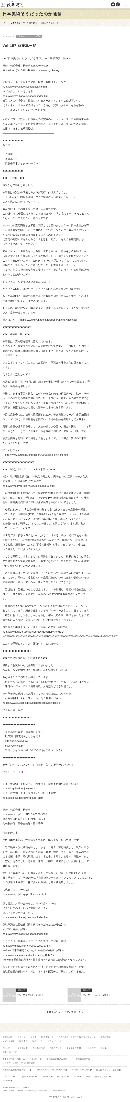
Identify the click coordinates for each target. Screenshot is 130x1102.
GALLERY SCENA (80, 1070)
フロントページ (11, 772)
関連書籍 (23, 1041)
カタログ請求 (21, 1048)
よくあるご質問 (74, 1048)
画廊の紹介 (8, 1037)
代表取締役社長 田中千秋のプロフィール (76, 1037)
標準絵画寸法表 (10, 1052)
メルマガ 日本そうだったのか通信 (19, 1063)
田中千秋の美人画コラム (14, 1059)
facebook (46, 1076)
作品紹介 (7, 1048)
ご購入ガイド (55, 1048)
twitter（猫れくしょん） (97, 1076)
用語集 (104, 1048)
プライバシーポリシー (57, 1041)
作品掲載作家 (38, 1048)
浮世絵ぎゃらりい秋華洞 (107, 1070)
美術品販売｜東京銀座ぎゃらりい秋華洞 (12, 4)
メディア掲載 (9, 1041)
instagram (61, 1076)
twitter (76, 1076)
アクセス (21, 1037)
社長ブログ (8, 1076)
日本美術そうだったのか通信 (23, 23)
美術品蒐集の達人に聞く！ (59, 1059)
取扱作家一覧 (47, 1037)
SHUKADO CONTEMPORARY (51, 1070)
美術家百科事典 (83, 1059)
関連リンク (37, 1041)
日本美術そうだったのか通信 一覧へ (65, 1012)
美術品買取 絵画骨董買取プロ (16, 1070)
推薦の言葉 (105, 1037)
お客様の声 (90, 1048)
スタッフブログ (27, 1076)
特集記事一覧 (36, 1059)
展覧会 (33, 1037)
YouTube (6, 1080)
